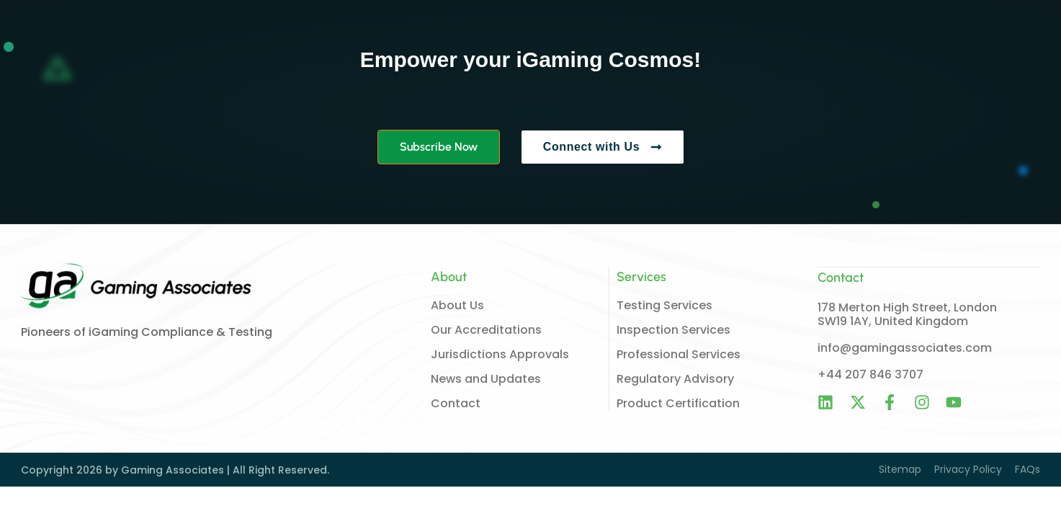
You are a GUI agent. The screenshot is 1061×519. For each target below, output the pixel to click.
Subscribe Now (439, 147)
